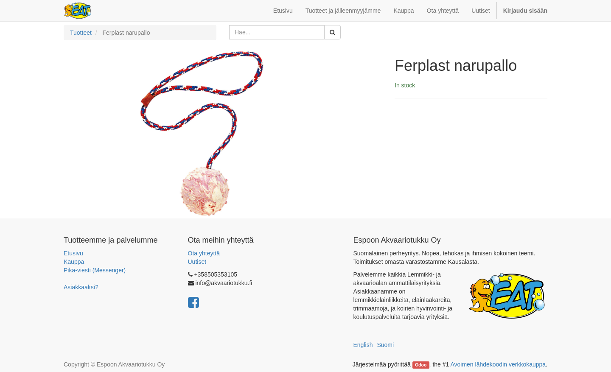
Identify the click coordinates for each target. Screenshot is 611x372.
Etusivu (73, 253)
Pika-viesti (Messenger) (95, 270)
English (363, 344)
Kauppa (74, 261)
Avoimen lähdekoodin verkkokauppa (498, 364)
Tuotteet (81, 32)
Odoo (420, 364)
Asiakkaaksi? (81, 287)
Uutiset (197, 261)
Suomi (385, 344)
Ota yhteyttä (204, 253)
